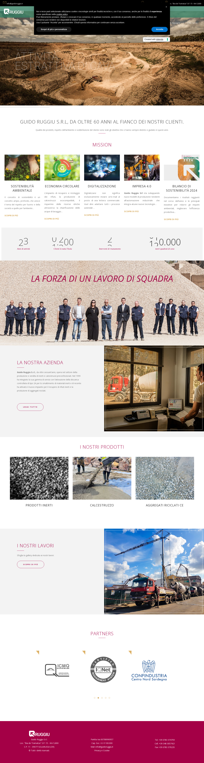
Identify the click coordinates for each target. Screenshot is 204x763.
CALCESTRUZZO (102, 505)
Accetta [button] (159, 29)
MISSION (102, 144)
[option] (47, 661)
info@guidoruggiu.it (15, 3)
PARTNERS (102, 633)
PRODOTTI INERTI (39, 505)
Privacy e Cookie (102, 750)
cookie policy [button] (62, 14)
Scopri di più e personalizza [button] (54, 29)
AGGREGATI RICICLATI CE (165, 505)
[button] (166, 7)
